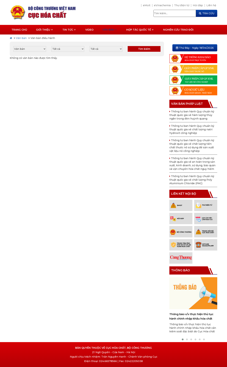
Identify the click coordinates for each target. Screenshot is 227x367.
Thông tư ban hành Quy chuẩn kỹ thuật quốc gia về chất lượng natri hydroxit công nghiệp (191, 129)
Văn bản (109, 29)
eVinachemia (162, 5)
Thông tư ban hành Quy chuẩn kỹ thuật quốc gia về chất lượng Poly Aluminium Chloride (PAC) (191, 180)
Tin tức (69, 29)
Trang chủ (19, 29)
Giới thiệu (44, 29)
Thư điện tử (181, 5)
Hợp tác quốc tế (139, 29)
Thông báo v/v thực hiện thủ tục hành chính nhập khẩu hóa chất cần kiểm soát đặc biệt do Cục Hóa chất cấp (192, 316)
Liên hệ (211, 5)
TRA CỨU (206, 13)
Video (89, 29)
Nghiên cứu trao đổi (178, 29)
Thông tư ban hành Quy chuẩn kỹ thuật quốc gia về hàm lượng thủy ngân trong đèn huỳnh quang (191, 115)
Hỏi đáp (198, 5)
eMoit (146, 5)
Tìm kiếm (144, 48)
